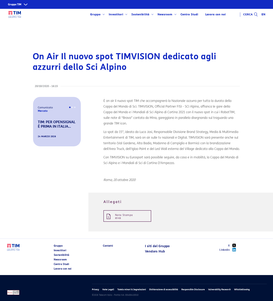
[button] (38, 141)
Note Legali (108, 289)
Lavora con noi (215, 14)
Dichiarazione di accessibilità (163, 289)
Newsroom (165, 14)
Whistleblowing (242, 289)
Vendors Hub (155, 251)
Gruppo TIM (14, 4)
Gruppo (95, 14)
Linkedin (228, 249)
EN (263, 14)
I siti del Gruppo (157, 246)
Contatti (108, 245)
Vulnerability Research (219, 289)
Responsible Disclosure (193, 289)
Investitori (116, 14)
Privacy (95, 289)
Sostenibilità (140, 14)
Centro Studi (189, 14)
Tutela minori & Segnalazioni (131, 289)
